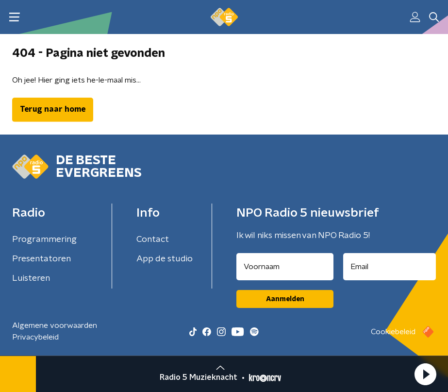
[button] (425, 374)
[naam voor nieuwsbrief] (284, 266)
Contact (152, 239)
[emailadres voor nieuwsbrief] (389, 266)
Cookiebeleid (393, 332)
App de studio (164, 259)
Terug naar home (52, 109)
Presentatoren (41, 259)
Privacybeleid (35, 337)
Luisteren (31, 278)
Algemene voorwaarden (54, 325)
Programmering (44, 239)
